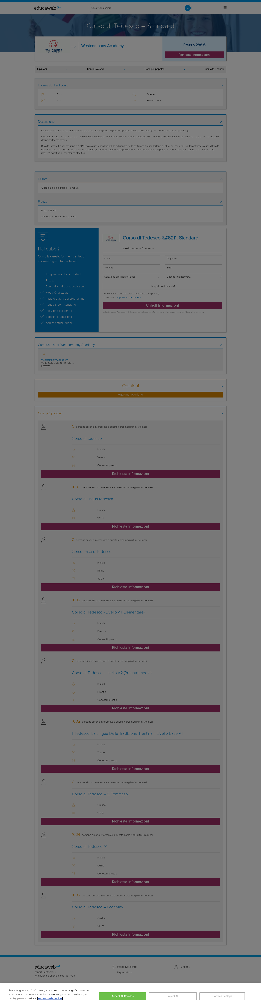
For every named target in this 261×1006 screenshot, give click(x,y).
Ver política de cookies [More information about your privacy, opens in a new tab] (50, 998)
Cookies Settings (222, 996)
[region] (130, 994)
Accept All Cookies (122, 996)
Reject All (172, 996)
